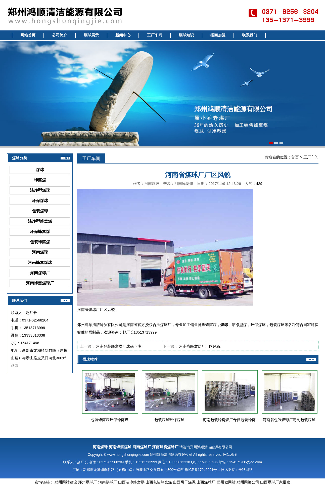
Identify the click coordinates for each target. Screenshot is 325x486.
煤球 (40, 170)
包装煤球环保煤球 (169, 420)
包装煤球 (40, 211)
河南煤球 (40, 252)
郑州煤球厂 (87, 482)
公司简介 (59, 35)
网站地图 (230, 455)
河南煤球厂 (40, 273)
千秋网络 (246, 470)
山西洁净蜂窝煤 (131, 482)
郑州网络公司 (248, 482)
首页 (295, 157)
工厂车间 (154, 35)
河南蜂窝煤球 (40, 262)
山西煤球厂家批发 (275, 482)
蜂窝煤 (40, 180)
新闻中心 (122, 35)
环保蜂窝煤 (40, 231)
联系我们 (249, 35)
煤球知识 (186, 35)
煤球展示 (91, 35)
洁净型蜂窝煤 (40, 221)
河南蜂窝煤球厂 (40, 283)
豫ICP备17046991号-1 (202, 470)
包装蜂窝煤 (40, 242)
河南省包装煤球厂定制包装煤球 (289, 420)
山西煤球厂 (206, 482)
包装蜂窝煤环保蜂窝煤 (109, 420)
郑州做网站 (226, 482)
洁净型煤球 (40, 190)
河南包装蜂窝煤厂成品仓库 (118, 346)
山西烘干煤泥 (184, 482)
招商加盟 (217, 35)
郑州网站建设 (66, 482)
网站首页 (27, 35)
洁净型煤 (239, 324)
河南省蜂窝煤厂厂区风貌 (199, 346)
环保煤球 (40, 200)
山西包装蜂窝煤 (159, 482)
